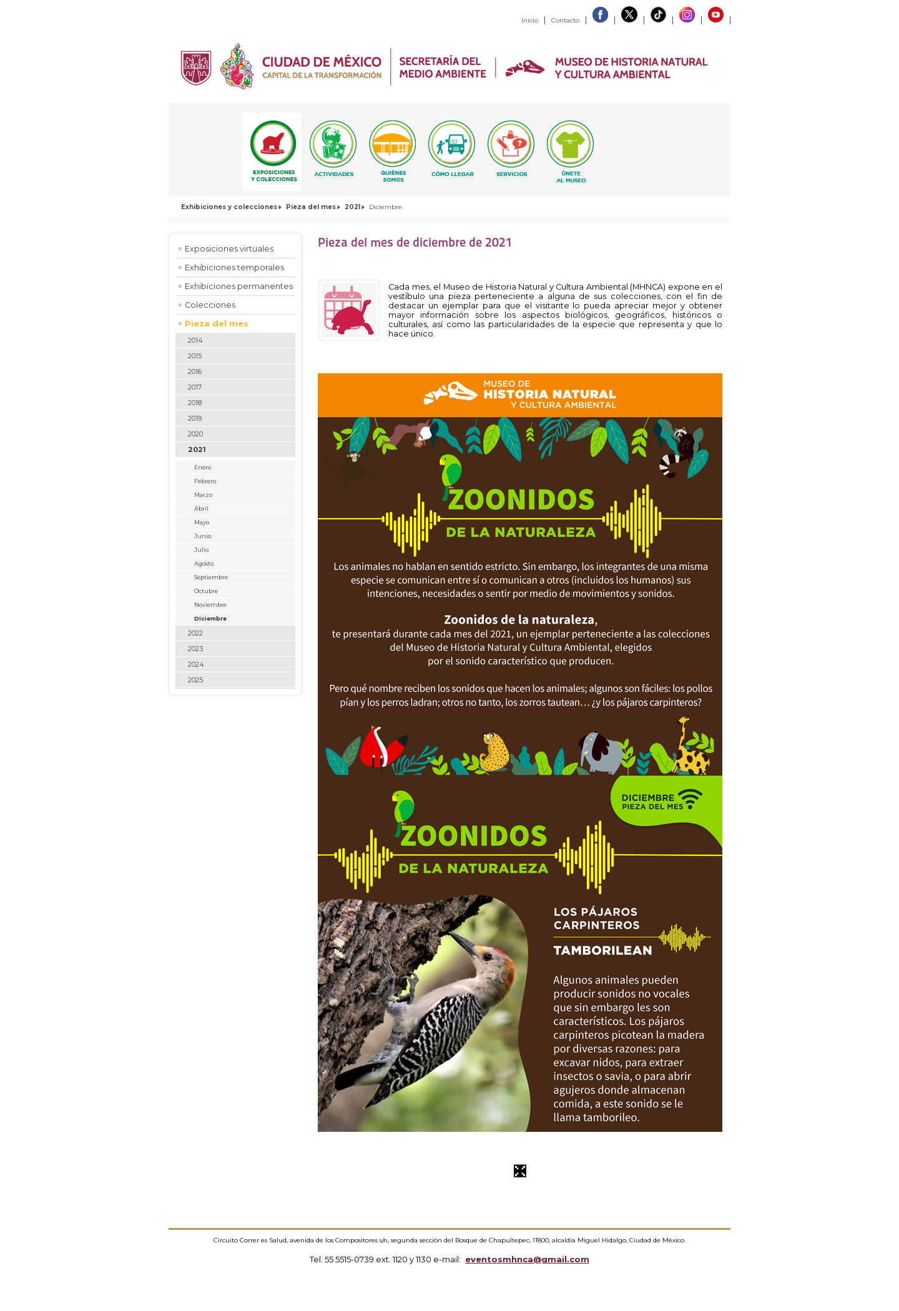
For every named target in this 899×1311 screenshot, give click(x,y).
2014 (195, 340)
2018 (195, 402)
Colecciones (210, 305)
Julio (201, 549)
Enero (202, 467)
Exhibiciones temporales (234, 267)
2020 (195, 434)
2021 (352, 207)
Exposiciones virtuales (229, 248)
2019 (195, 418)
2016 (195, 371)
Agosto (204, 563)
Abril (201, 508)
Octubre (206, 590)
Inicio (529, 20)
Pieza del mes (311, 207)
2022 (195, 633)
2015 (195, 355)
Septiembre (211, 577)
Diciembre (210, 618)
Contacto (565, 20)
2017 (195, 387)
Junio (202, 536)
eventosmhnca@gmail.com (527, 1259)
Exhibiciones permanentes (239, 286)
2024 (196, 664)
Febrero (205, 481)
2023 (195, 648)
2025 (195, 679)
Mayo (201, 522)
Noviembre (210, 604)
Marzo (203, 494)
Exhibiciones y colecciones (229, 207)
